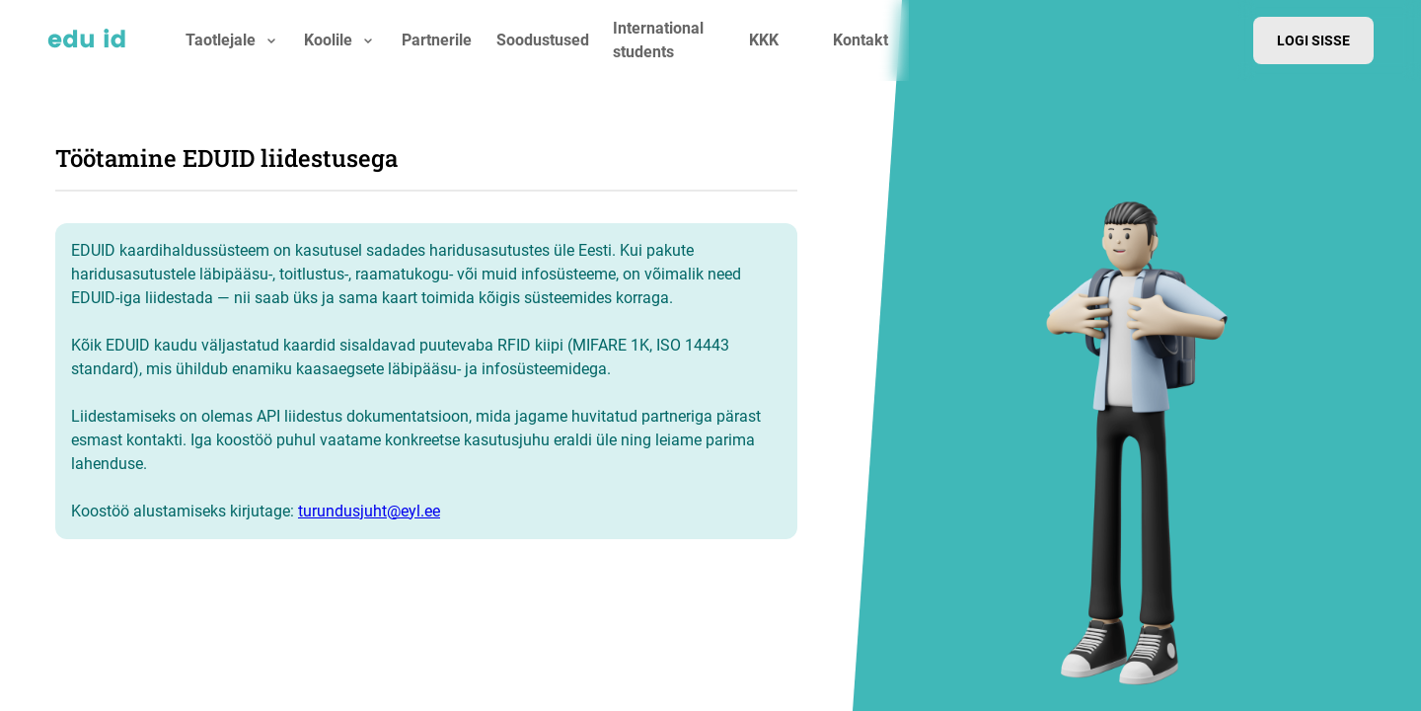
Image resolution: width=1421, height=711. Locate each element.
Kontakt (860, 40)
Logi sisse (1313, 40)
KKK (764, 40)
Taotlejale (221, 40)
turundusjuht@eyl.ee (369, 511)
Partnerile (437, 40)
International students (658, 40)
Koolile (328, 40)
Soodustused (542, 40)
